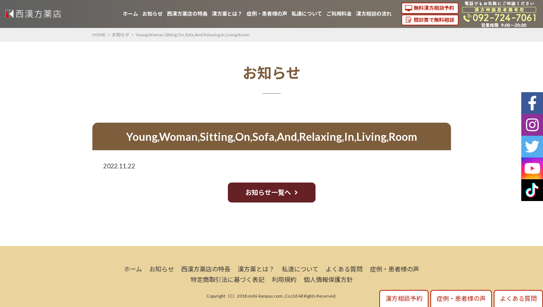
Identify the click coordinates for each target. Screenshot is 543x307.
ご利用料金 (339, 14)
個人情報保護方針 (328, 279)
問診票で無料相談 (434, 20)
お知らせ (152, 14)
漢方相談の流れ (374, 14)
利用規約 (284, 279)
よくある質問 (344, 269)
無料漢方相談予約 (434, 8)
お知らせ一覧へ (268, 192)
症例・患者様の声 (267, 14)
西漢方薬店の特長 (187, 14)
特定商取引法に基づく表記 (227, 279)
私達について (307, 14)
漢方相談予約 (403, 298)
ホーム (130, 14)
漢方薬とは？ (227, 14)
